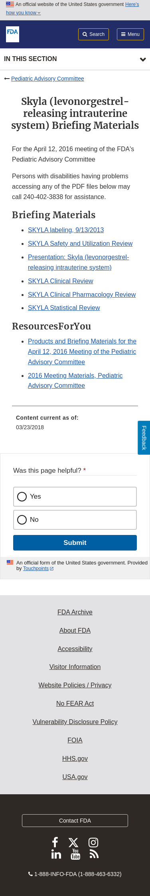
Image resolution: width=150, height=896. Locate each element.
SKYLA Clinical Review (60, 281)
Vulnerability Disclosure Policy (75, 721)
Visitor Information (75, 666)
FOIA (74, 740)
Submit (74, 543)
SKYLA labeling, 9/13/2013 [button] (66, 230)
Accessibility (74, 648)
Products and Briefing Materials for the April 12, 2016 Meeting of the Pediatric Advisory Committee (82, 351)
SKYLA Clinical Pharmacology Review (82, 294)
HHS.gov (75, 758)
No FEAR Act (75, 703)
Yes (35, 496)
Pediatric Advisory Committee (47, 78)
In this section (30, 58)
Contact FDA (75, 820)
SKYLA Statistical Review (64, 307)
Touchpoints (36, 568)
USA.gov (74, 777)
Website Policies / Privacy (75, 685)
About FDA (75, 630)
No (34, 519)
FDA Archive (75, 612)
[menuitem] (75, 425)
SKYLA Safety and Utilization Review (80, 243)
